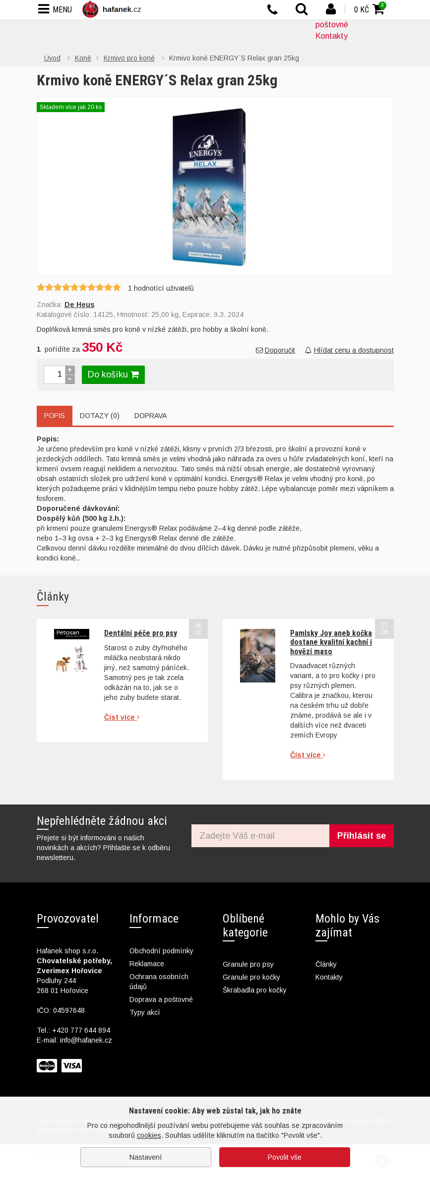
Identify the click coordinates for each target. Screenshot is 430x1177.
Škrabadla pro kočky (255, 990)
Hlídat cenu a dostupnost (349, 350)
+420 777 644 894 (81, 1030)
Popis (54, 416)
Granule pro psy (248, 964)
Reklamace (146, 964)
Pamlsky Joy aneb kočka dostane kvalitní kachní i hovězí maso (331, 642)
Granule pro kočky (251, 977)
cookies (149, 1135)
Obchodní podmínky (161, 951)
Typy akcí (144, 1012)
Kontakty (331, 36)
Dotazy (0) (100, 416)
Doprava (150, 416)
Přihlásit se (361, 836)
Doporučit (275, 350)
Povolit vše (285, 1157)
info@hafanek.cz (86, 1040)
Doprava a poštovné (161, 999)
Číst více (121, 717)
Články (326, 964)
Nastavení (145, 1157)
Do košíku (113, 374)
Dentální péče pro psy (140, 633)
